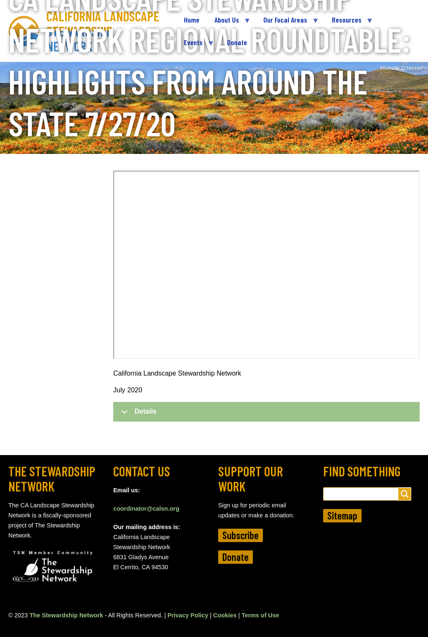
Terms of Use (260, 615)
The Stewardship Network (66, 615)
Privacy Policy (188, 615)
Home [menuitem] (191, 19)
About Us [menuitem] (228, 23)
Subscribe (240, 535)
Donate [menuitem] (237, 42)
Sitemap (342, 515)
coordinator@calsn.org (146, 508)
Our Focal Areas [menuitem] (287, 23)
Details (137, 414)
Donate (235, 557)
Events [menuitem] (195, 46)
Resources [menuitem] (348, 23)
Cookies (225, 615)
